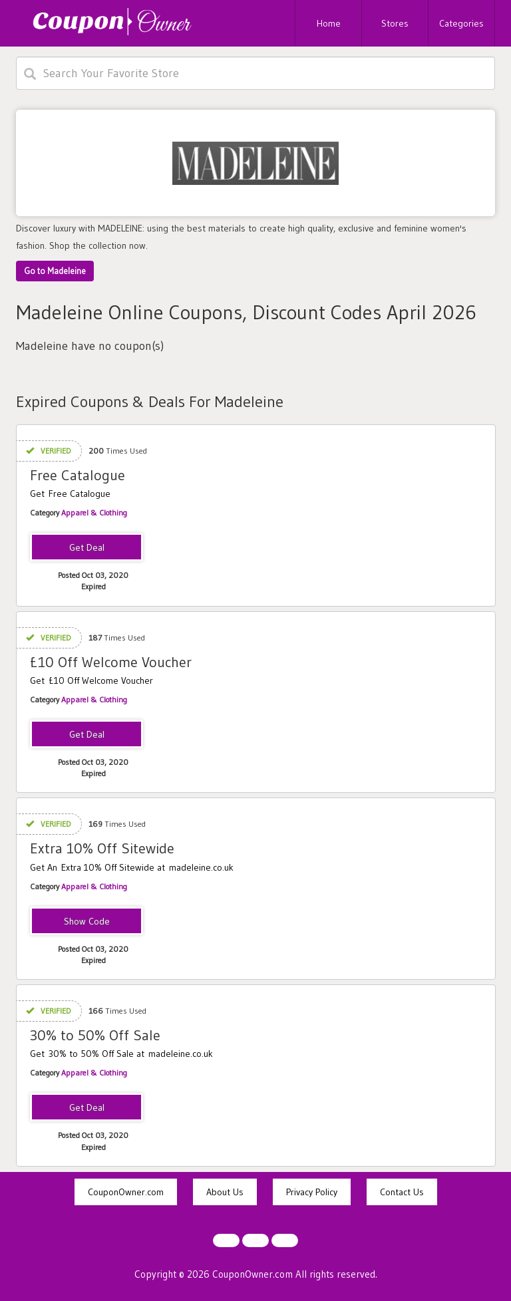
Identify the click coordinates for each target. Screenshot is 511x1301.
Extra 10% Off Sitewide (102, 848)
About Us (225, 1192)
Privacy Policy (311, 1192)
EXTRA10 (86, 922)
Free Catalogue (77, 475)
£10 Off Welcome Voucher (111, 662)
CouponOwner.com (126, 1192)
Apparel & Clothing (94, 512)
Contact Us (402, 1192)
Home (329, 23)
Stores (395, 23)
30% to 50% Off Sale (95, 1035)
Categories (461, 23)
